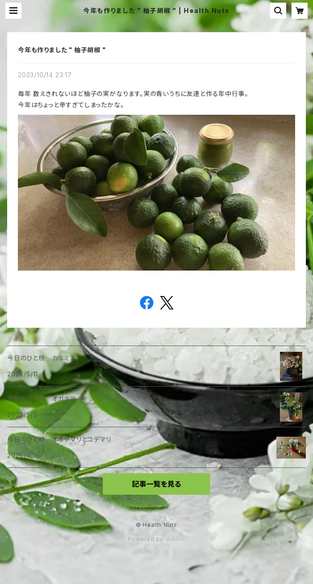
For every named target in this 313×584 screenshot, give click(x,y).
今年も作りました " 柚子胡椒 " (62, 50)
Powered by (156, 539)
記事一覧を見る (156, 484)
